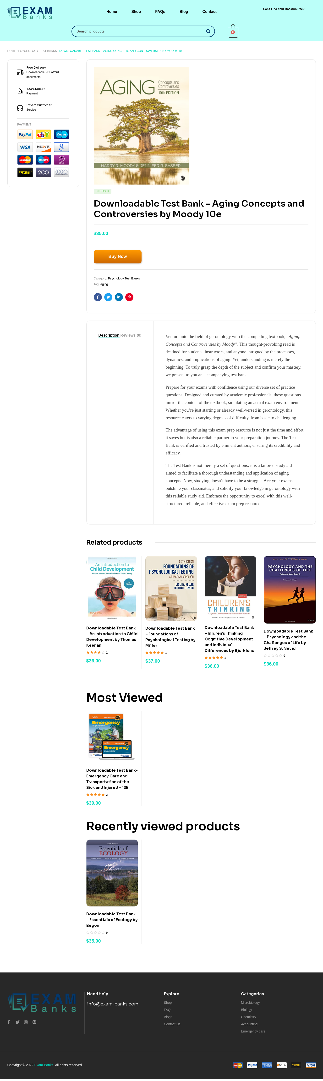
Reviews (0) (130, 335)
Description (109, 335)
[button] (284, 9)
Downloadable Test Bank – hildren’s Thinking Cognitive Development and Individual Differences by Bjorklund (229, 639)
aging (104, 284)
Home (11, 51)
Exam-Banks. (44, 1065)
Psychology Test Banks (37, 51)
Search (208, 31)
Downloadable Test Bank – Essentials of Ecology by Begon (112, 920)
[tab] (109, 335)
